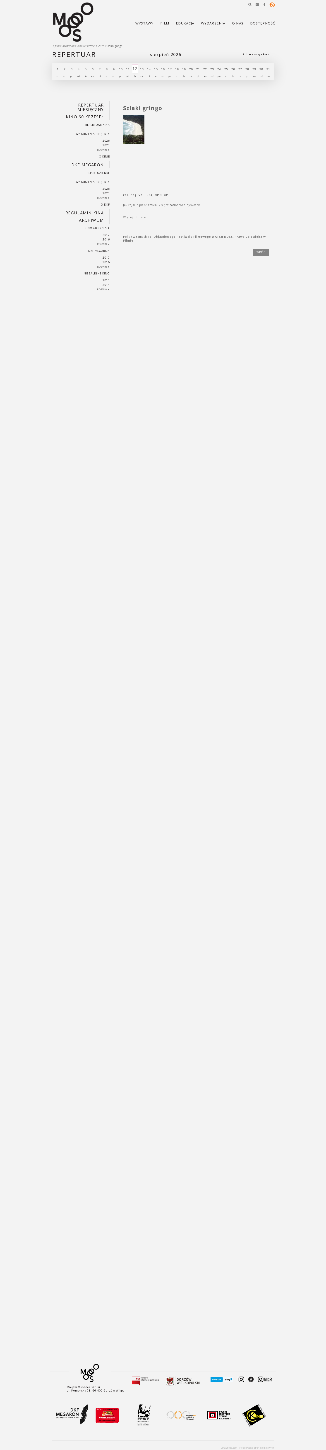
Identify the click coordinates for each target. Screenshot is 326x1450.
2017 (106, 235)
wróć (261, 252)
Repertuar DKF (98, 173)
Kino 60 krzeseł (86, 46)
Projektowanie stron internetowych (256, 1448)
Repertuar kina (97, 125)
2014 (106, 285)
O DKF (105, 204)
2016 (106, 239)
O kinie (104, 156)
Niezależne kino (97, 273)
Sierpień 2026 (165, 54)
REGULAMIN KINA (84, 213)
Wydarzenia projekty (93, 134)
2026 (106, 141)
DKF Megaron (87, 164)
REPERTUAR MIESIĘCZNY (90, 107)
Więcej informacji (136, 217)
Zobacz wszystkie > (256, 54)
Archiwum (68, 46)
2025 (106, 145)
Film (57, 46)
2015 (101, 46)
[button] (250, 4)
